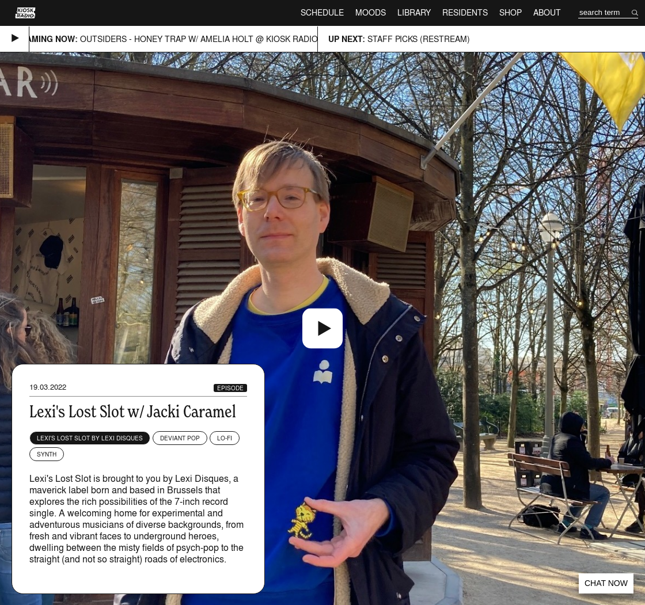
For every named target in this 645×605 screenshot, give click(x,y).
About (547, 12)
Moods (370, 12)
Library (414, 12)
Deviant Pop (180, 438)
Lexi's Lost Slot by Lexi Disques (90, 438)
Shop (510, 12)
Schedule (322, 12)
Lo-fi (224, 438)
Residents (465, 12)
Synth (46, 454)
